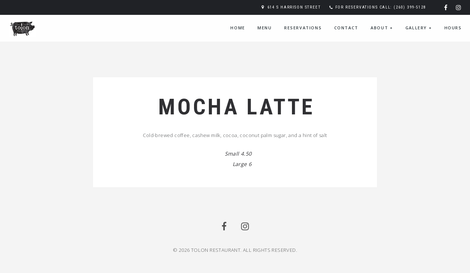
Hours (453, 27)
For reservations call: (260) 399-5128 (380, 7)
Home (237, 27)
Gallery (418, 27)
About (382, 27)
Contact (346, 27)
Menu (264, 27)
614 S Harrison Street (294, 7)
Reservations (303, 27)
